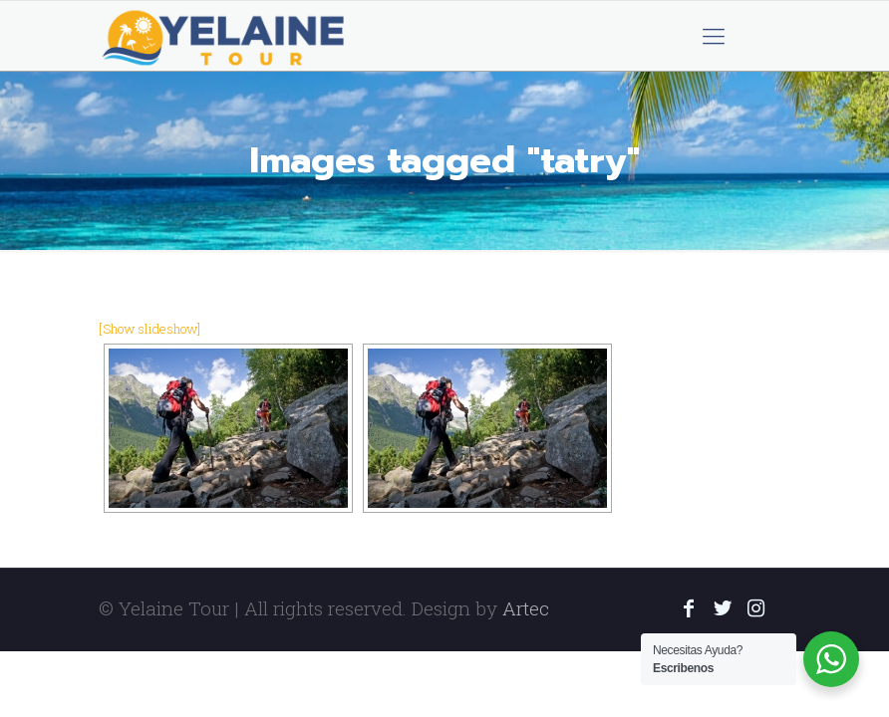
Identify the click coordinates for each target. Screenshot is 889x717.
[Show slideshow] (149, 329)
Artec (525, 608)
